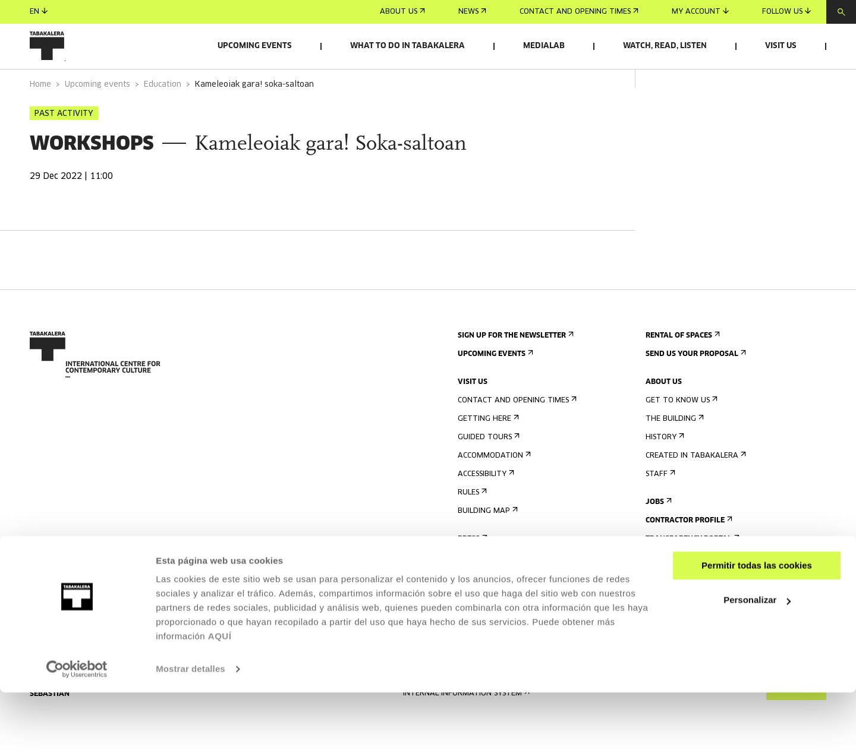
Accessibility (485, 507)
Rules (471, 526)
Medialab (544, 46)
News (472, 11)
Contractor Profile (688, 553)
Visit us (781, 46)
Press (471, 572)
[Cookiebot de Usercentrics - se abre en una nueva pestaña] (77, 733)
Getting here (487, 452)
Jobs (657, 535)
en (39, 11)
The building (673, 452)
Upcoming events (255, 46)
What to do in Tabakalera (407, 46)
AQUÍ (220, 700)
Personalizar (757, 664)
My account (700, 11)
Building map (486, 544)
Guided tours (487, 470)
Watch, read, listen (665, 46)
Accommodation (493, 489)
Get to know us (680, 433)
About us (402, 11)
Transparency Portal (691, 572)
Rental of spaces (681, 369)
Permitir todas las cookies (756, 629)
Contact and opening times (579, 11)
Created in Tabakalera (695, 489)
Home (40, 118)
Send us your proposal (695, 387)
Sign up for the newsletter (514, 369)
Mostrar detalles (190, 732)
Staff (659, 507)
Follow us (786, 11)
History (664, 470)
